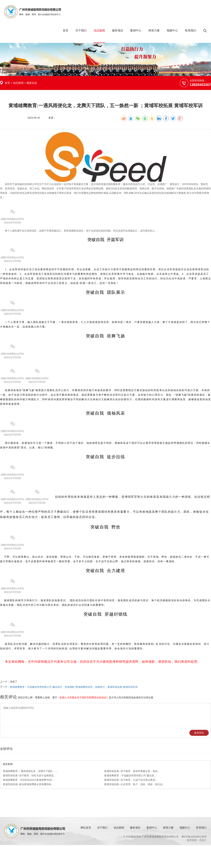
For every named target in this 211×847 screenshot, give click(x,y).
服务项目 (117, 30)
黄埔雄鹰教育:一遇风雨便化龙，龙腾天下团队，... (30, 771)
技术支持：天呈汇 (197, 840)
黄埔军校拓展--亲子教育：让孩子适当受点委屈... (130, 779)
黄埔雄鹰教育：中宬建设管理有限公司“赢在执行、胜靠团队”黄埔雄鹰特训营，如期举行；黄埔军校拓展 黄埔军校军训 (74, 687)
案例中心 (135, 30)
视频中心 (172, 30)
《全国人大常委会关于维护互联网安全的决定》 (83, 697)
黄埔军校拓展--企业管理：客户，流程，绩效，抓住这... (134, 784)
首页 (65, 30)
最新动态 (32, 82)
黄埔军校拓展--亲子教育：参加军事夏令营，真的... (131, 771)
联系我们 (190, 30)
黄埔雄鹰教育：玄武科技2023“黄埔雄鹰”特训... (28, 779)
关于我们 (81, 30)
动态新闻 (99, 30)
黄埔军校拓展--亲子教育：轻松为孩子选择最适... (29, 775)
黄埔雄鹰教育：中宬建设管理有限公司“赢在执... (130, 775)
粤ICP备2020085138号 (194, 836)
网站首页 (86, 827)
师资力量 (154, 30)
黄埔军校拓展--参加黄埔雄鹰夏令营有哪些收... (28, 784)
